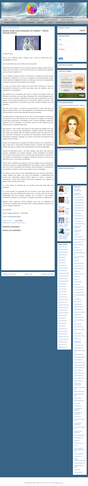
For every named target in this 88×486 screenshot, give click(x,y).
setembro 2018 (62, 252)
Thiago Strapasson (21, 222)
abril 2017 (61, 294)
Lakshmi (76, 284)
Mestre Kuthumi (78, 378)
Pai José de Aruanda (79, 427)
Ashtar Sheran (77, 215)
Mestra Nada (77, 347)
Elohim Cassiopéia (78, 239)
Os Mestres (77, 406)
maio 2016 (61, 323)
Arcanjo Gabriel (78, 200)
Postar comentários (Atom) (30, 278)
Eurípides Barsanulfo (79, 252)
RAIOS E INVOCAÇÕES (67, 19)
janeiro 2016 (62, 334)
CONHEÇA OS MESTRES (11, 22)
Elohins (76, 247)
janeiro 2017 (62, 302)
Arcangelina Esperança (77, 194)
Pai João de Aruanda (79, 419)
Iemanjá (76, 271)
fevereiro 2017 (62, 299)
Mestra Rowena (78, 357)
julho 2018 (61, 257)
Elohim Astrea (77, 237)
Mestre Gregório (78, 367)
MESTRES (14, 19)
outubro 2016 (62, 310)
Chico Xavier (77, 221)
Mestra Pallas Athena (79, 350)
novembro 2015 (62, 339)
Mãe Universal (77, 306)
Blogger (61, 482)
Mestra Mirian (77, 345)
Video (75, 469)
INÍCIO (6, 19)
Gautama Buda (78, 263)
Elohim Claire (77, 242)
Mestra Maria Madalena (77, 342)
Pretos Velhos (77, 437)
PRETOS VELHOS (34, 19)
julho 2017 (61, 286)
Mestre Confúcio (78, 362)
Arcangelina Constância (77, 190)
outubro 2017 (62, 278)
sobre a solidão (78, 453)
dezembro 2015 (62, 336)
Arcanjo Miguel (78, 205)
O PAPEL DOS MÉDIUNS (27, 22)
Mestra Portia (77, 354)
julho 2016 (61, 318)
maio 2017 (61, 291)
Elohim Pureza (77, 244)
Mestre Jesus (77, 375)
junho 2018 (61, 260)
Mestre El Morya (78, 365)
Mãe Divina (77, 301)
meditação (76, 314)
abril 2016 (61, 326)
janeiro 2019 (62, 247)
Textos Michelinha (78, 463)
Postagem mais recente (9, 274)
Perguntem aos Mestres (78, 432)
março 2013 (61, 344)
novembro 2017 (62, 276)
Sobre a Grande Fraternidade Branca (79, 449)
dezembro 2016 (62, 305)
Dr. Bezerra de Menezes (77, 231)
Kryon (75, 279)
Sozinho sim (77, 456)
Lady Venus (77, 281)
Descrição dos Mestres (77, 227)
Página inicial (28, 274)
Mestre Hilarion (78, 373)
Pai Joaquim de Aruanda (78, 424)
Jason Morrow (49, 482)
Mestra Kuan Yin (78, 336)
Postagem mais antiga (47, 274)
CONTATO (50, 22)
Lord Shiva (77, 299)
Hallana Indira (77, 268)
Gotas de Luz (77, 266)
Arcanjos (76, 213)
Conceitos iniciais (78, 223)
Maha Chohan (77, 309)
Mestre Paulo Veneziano (77, 384)
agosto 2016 (62, 315)
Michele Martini (78, 400)
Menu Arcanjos (78, 317)
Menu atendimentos (79, 320)
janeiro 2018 (62, 270)
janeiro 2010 (62, 347)
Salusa (76, 440)
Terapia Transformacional (78, 459)
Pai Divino (76, 416)
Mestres (76, 398)
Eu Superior (77, 250)
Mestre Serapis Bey (79, 394)
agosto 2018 (62, 254)
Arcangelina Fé (78, 197)
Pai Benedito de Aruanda (78, 413)
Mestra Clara (77, 333)
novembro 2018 (62, 249)
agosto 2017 (62, 283)
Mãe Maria (76, 304)
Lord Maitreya (77, 292)
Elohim (76, 234)
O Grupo (76, 403)
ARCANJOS (23, 19)
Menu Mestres (77, 326)
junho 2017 (61, 289)
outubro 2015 (62, 341)
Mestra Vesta (77, 359)
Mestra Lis (76, 338)
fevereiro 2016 (62, 331)
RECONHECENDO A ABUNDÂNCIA (65, 22)
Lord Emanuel (77, 287)
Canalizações (77, 218)
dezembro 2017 (62, 273)
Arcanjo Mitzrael (78, 208)
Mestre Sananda (12, 222)
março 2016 (61, 328)
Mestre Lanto (77, 380)
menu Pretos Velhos (79, 329)
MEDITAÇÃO (40, 22)
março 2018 (61, 265)
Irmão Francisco (78, 274)
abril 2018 (61, 262)
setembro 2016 (62, 312)
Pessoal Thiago (78, 435)
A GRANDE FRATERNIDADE (50, 19)
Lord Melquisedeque (79, 295)
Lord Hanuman (78, 289)
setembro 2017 (62, 281)
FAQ (75, 260)
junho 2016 (61, 320)
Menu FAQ (77, 324)
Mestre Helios (77, 370)
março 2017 (61, 297)
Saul (75, 445)
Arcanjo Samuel (78, 210)
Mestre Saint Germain (79, 387)
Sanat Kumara (77, 443)
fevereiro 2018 (62, 268)
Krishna (76, 276)
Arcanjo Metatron (78, 202)
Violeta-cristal (77, 472)
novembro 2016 (62, 307)
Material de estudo (78, 312)
